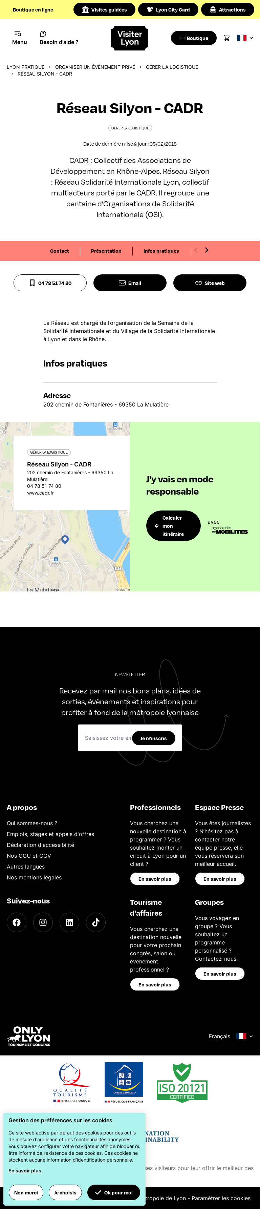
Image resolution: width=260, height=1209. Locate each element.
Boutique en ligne (33, 9)
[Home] (130, 38)
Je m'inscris (153, 738)
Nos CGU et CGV (29, 855)
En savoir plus (154, 878)
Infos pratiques (161, 250)
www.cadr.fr (40, 493)
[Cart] (230, 38)
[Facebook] (16, 922)
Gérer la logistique (172, 67)
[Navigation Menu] (20, 38)
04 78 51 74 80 (50, 282)
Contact (59, 250)
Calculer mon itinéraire (169, 525)
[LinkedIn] (69, 922)
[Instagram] (43, 922)
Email (130, 282)
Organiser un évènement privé (95, 67)
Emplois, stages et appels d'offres (50, 834)
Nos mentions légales (34, 877)
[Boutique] (195, 38)
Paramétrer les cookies (221, 1198)
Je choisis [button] (65, 1192)
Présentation (106, 250)
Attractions (228, 9)
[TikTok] (96, 922)
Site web (210, 282)
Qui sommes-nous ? (32, 823)
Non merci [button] (26, 1192)
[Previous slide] (196, 250)
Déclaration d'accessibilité (40, 844)
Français (231, 1036)
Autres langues (26, 866)
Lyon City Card (168, 9)
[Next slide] (206, 250)
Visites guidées (104, 9)
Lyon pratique (25, 67)
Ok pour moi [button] (114, 1192)
